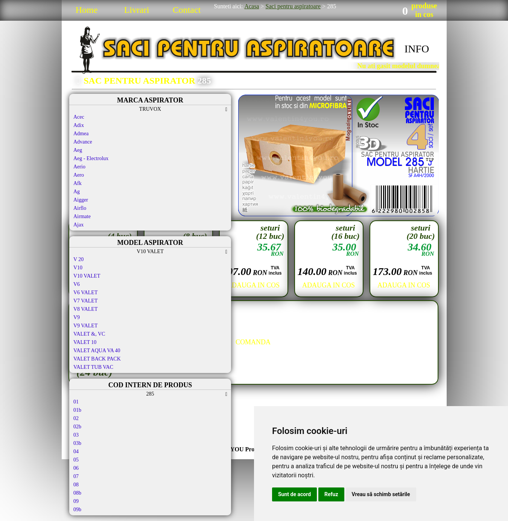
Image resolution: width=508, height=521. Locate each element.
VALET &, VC (89, 334)
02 (76, 418)
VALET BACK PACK (97, 359)
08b (77, 493)
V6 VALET (85, 292)
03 (76, 435)
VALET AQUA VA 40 (96, 350)
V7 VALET (85, 301)
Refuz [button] (331, 494)
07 (76, 476)
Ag (76, 191)
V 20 (78, 259)
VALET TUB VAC (93, 367)
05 (76, 460)
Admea (80, 133)
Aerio (79, 167)
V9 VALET (85, 325)
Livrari (136, 10)
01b (77, 410)
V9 (76, 317)
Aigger (80, 200)
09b (77, 509)
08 (76, 484)
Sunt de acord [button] (294, 494)
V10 (77, 267)
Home (87, 10)
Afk (77, 183)
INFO (417, 49)
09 (76, 501)
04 (76, 451)
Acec (78, 117)
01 (76, 402)
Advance (82, 142)
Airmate (82, 216)
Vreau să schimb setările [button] (381, 494)
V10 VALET (86, 276)
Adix (78, 125)
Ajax (78, 225)
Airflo (79, 208)
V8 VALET (85, 309)
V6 (76, 284)
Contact (187, 10)
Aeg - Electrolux (90, 158)
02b (77, 426)
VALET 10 (84, 342)
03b (77, 443)
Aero (78, 175)
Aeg (77, 150)
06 (76, 468)
